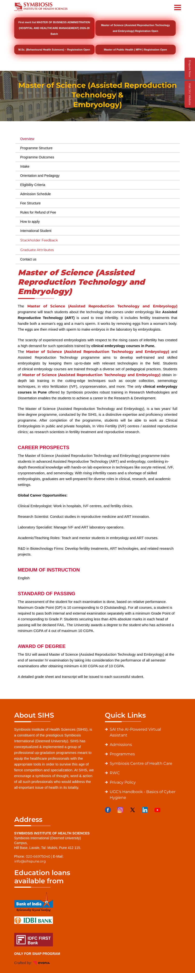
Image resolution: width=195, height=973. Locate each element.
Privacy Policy (123, 782)
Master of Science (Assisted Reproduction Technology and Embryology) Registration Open (135, 28)
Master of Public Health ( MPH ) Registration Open (135, 49)
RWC (115, 773)
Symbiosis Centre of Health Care (141, 763)
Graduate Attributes (37, 250)
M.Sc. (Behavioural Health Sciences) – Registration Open (54, 49)
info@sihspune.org (30, 861)
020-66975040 (38, 856)
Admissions (121, 744)
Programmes (122, 754)
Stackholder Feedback (39, 240)
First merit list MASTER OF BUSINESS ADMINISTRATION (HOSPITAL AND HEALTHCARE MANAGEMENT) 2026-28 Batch (54, 28)
